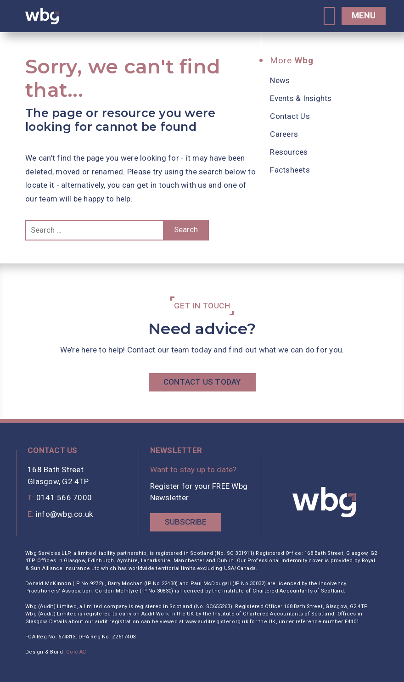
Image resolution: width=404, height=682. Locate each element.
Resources (289, 152)
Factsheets (290, 169)
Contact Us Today (202, 381)
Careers (284, 134)
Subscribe (186, 521)
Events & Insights (300, 98)
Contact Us (290, 116)
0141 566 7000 (64, 497)
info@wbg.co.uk (64, 514)
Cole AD (76, 652)
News (280, 80)
